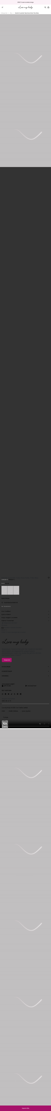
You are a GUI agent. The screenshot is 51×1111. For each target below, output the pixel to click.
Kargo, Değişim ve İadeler (25, 618)
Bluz (11, 13)
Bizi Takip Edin (6, 690)
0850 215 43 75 (6, 701)
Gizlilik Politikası (13, 711)
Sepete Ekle (25, 1108)
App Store (7, 686)
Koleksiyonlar (7, 671)
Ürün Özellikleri (25, 611)
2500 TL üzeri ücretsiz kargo (25, 2)
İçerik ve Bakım (25, 615)
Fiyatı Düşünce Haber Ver (9, 602)
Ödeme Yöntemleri (25, 621)
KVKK (3, 711)
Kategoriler (4, 13)
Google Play (32, 686)
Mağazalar (7, 660)
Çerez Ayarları (26, 711)
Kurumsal (5, 676)
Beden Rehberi (5, 598)
